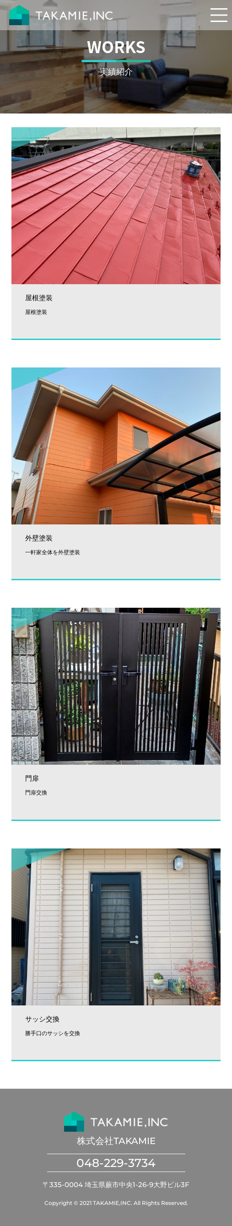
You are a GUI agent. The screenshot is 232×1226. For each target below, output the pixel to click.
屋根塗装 (39, 297)
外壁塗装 (39, 538)
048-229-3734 (116, 1163)
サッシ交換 (42, 1019)
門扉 (32, 778)
